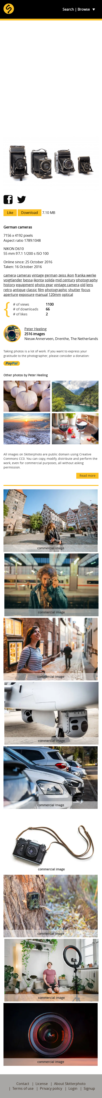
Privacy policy (51, 1088)
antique (19, 289)
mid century (65, 280)
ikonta (39, 280)
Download (29, 212)
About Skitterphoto (70, 1083)
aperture (10, 294)
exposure (26, 294)
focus (85, 289)
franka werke (85, 275)
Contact (22, 1083)
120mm (55, 294)
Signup (89, 1088)
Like (10, 212)
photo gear (44, 284)
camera (9, 275)
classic (31, 289)
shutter (74, 289)
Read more (87, 475)
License (42, 1083)
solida (49, 280)
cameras (24, 275)
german (51, 275)
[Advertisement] (51, 78)
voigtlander (12, 280)
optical (67, 294)
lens (89, 284)
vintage (38, 275)
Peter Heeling (35, 329)
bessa (28, 280)
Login (72, 1088)
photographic (56, 289)
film (41, 289)
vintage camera (66, 284)
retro (7, 289)
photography (87, 280)
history (9, 284)
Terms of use (23, 1088)
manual (41, 294)
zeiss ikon (66, 275)
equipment (25, 284)
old (82, 284)
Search (68, 9)
